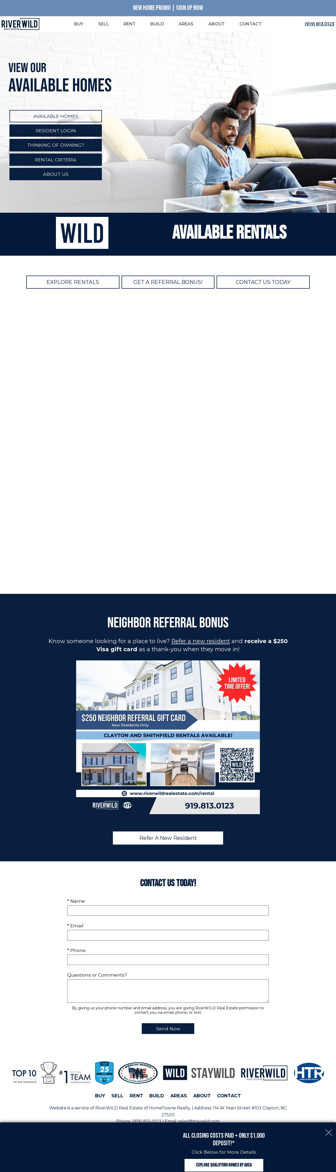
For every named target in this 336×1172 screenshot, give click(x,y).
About (202, 1096)
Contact (229, 1096)
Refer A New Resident (168, 839)
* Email (75, 926)
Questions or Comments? (97, 975)
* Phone (76, 951)
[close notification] (329, 1121)
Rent (136, 1096)
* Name (76, 901)
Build (156, 1096)
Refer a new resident (200, 641)
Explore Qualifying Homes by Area (224, 1160)
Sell (117, 1096)
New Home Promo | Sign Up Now (168, 8)
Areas (178, 1096)
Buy (100, 1096)
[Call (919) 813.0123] (318, 24)
